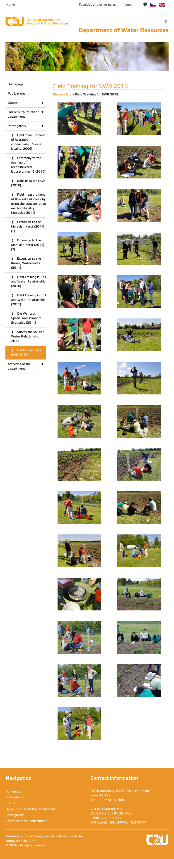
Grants (13, 102)
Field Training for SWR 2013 (26, 352)
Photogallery (17, 126)
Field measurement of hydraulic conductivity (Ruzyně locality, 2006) (28, 141)
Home (10, 4)
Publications (16, 93)
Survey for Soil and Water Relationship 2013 (27, 336)
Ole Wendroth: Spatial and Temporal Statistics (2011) (26, 318)
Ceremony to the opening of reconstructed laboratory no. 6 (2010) (28, 164)
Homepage (16, 84)
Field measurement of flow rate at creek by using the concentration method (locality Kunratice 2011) (28, 203)
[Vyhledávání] (165, 21)
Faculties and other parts (97, 4)
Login (129, 4)
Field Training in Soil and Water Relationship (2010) (28, 281)
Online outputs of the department (23, 114)
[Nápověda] (145, 4)
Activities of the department (19, 366)
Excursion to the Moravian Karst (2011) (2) (27, 245)
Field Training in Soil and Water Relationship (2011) (28, 300)
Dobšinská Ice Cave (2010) (28, 183)
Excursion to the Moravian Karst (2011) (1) (27, 226)
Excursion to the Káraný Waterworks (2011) (26, 263)
